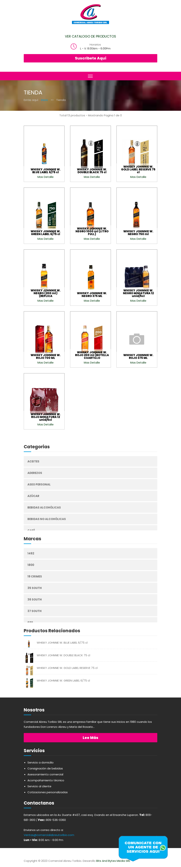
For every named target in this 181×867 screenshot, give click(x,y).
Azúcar (33, 496)
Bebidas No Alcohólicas (46, 519)
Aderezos (34, 473)
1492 (30, 553)
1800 (30, 565)
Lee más (90, 737)
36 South (34, 599)
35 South (34, 588)
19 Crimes (34, 576)
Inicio (44, 100)
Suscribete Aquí (90, 58)
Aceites (33, 461)
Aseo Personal (39, 484)
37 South (34, 611)
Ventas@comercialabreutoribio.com (49, 835)
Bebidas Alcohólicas (44, 507)
